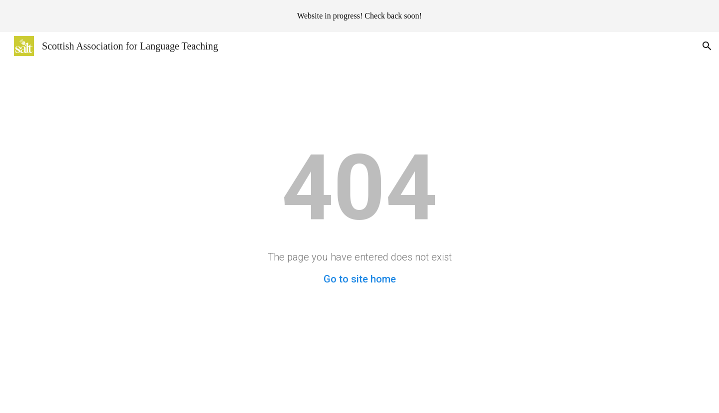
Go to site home (360, 279)
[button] (707, 46)
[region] (359, 16)
